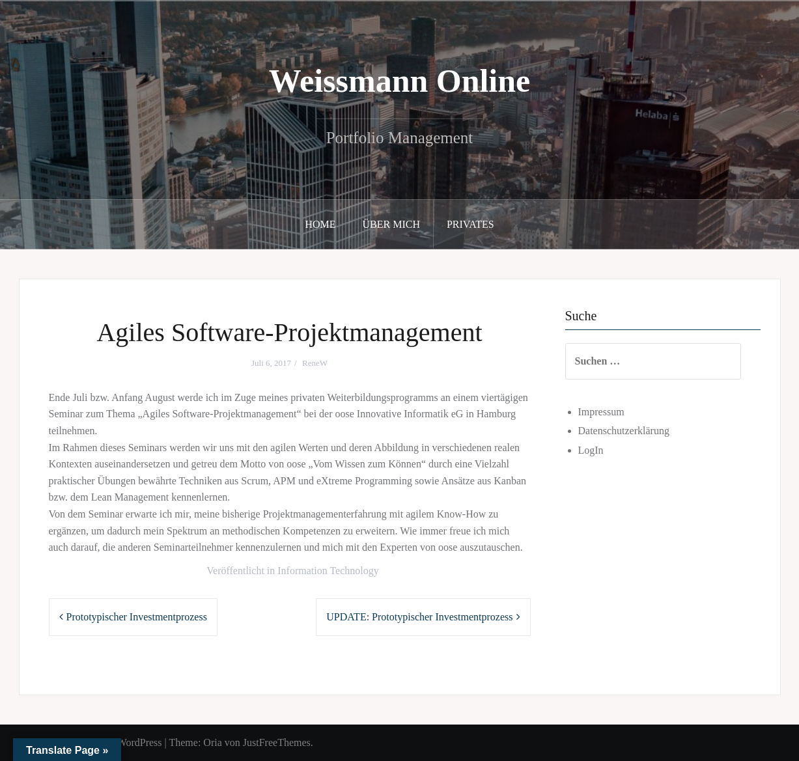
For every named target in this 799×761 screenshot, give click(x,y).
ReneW (315, 363)
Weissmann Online (400, 80)
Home (320, 224)
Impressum (601, 411)
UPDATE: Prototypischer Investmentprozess (419, 616)
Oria (212, 742)
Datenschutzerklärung (623, 430)
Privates (470, 224)
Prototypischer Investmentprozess (136, 616)
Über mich (391, 224)
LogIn (591, 450)
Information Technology (327, 570)
